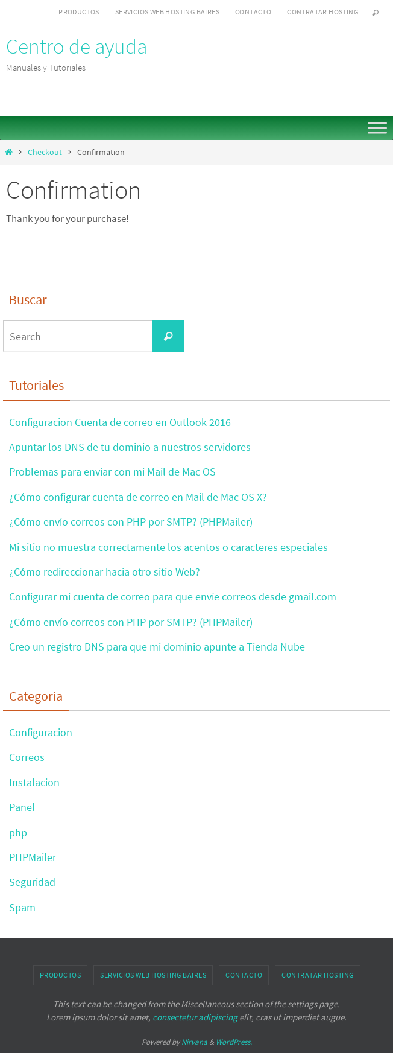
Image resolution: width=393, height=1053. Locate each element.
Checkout (45, 152)
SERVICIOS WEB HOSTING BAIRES (167, 11)
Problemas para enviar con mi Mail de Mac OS (112, 472)
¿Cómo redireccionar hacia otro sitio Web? (104, 572)
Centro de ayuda (76, 46)
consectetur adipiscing (194, 1017)
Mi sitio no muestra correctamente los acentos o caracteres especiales (168, 547)
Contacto (253, 11)
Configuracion (40, 732)
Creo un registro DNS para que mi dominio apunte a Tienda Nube (157, 647)
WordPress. (234, 1042)
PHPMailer (32, 857)
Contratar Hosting (322, 11)
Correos (27, 757)
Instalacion (34, 782)
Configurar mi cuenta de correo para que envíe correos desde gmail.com (172, 596)
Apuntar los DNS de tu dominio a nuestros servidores (130, 447)
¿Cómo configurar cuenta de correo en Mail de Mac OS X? (138, 497)
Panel (22, 807)
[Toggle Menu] (377, 127)
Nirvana (194, 1042)
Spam (22, 907)
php (18, 832)
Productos (78, 11)
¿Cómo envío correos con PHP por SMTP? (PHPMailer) (131, 522)
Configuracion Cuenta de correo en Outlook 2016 (120, 422)
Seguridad (32, 882)
